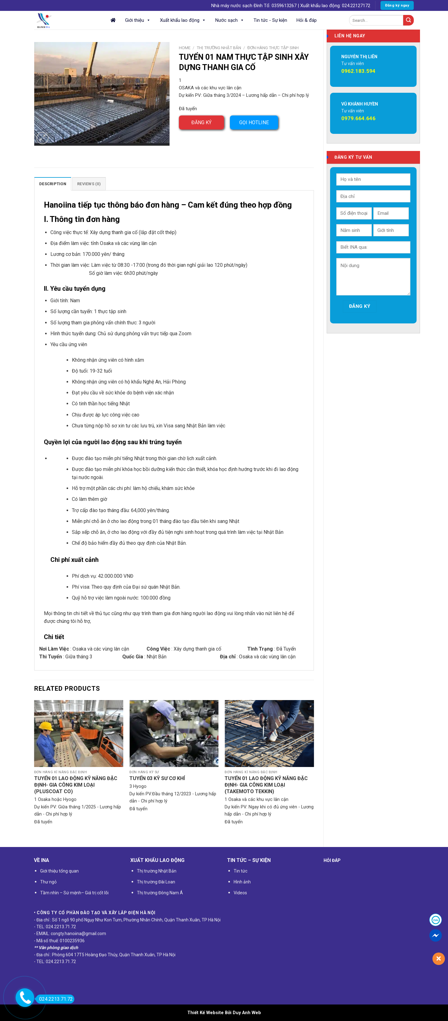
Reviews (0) (89, 183)
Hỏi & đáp (306, 20)
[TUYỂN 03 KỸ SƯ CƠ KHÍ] (174, 733)
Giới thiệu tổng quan (59, 870)
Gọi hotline (254, 122)
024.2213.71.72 (54, 999)
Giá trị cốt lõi (96, 892)
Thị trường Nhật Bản (219, 47)
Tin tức (240, 870)
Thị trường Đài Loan (156, 881)
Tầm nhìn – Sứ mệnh (60, 892)
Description (52, 183)
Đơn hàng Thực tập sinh (273, 47)
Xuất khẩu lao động (183, 20)
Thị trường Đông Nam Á (160, 892)
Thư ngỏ (48, 881)
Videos (240, 892)
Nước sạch (229, 20)
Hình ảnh (242, 881)
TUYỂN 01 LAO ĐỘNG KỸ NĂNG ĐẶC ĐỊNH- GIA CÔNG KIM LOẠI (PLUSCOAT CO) (75, 784)
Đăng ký (201, 122)
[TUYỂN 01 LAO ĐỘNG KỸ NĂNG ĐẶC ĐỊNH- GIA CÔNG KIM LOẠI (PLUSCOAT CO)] (79, 733)
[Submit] (408, 20)
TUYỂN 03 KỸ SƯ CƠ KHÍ (157, 778)
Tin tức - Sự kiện (270, 20)
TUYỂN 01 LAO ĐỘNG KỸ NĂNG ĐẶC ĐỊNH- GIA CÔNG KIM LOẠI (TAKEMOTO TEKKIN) (266, 784)
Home (184, 47)
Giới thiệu (138, 20)
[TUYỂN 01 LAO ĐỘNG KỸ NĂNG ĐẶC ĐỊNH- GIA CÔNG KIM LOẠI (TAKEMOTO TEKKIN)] (269, 733)
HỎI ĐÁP (332, 860)
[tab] (52, 183)
